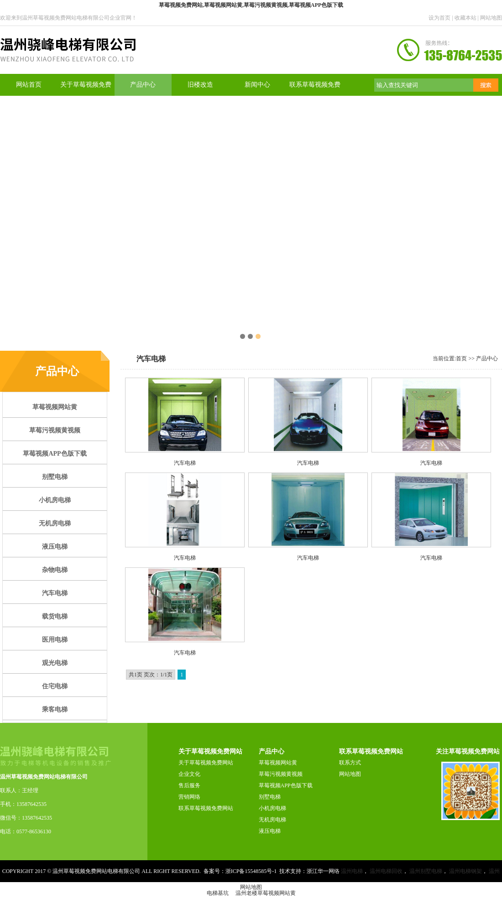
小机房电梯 (272, 808)
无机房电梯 (272, 819)
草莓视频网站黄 (278, 762)
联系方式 (350, 762)
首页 (461, 358)
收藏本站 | (467, 18)
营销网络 (189, 797)
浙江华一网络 (323, 871)
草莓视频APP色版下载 (286, 785)
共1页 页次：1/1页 (151, 674)
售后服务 (189, 785)
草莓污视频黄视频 (281, 774)
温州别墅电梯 (425, 871)
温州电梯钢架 (465, 871)
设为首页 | (441, 18)
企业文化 (189, 774)
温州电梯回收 (386, 871)
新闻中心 (257, 84)
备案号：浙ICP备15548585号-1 (240, 871)
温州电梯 (352, 871)
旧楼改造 (200, 84)
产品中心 (143, 84)
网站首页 (29, 84)
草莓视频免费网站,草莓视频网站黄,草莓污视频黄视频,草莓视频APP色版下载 (251, 5)
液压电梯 (270, 831)
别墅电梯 (270, 797)
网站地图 (491, 18)
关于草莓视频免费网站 (205, 762)
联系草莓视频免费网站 (205, 808)
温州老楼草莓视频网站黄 (265, 893)
